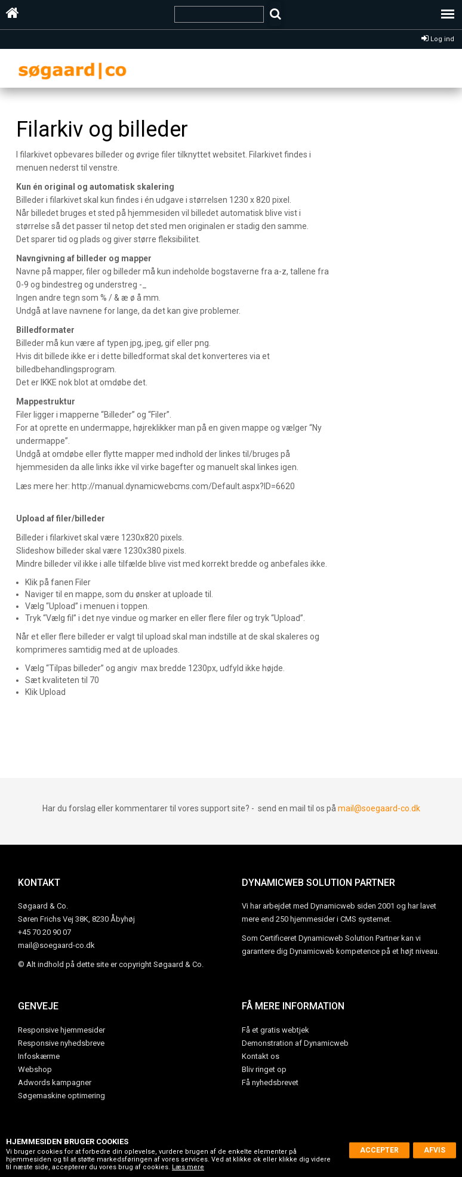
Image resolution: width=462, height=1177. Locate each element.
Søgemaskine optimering (61, 1095)
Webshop (35, 1069)
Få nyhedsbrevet (270, 1082)
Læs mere (188, 1167)
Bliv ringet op (264, 1069)
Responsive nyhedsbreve (61, 1043)
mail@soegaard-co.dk (379, 808)
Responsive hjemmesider (61, 1029)
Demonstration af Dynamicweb (295, 1043)
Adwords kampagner (54, 1082)
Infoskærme (39, 1056)
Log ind (437, 39)
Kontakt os (260, 1056)
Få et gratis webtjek (275, 1029)
